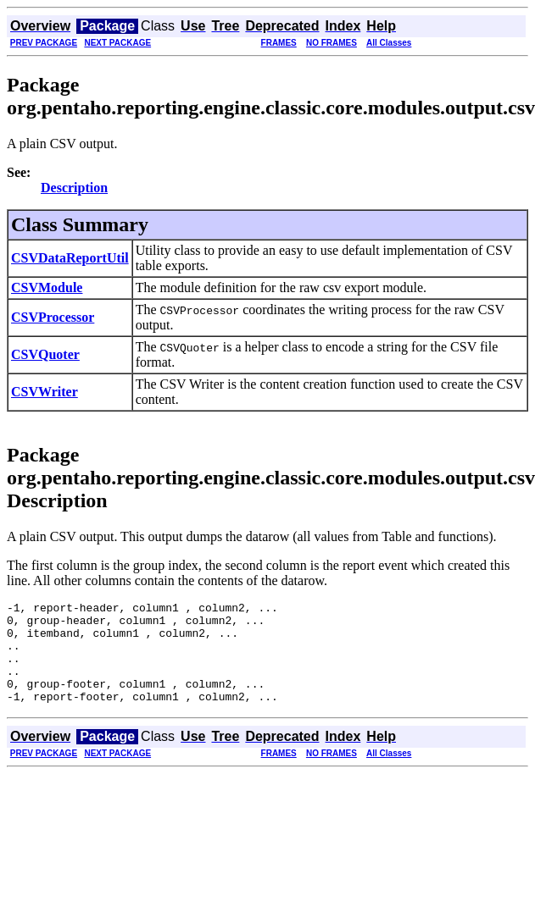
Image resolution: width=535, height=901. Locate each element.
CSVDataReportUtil (70, 258)
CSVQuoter (45, 354)
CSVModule (46, 287)
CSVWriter (44, 391)
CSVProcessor (52, 317)
